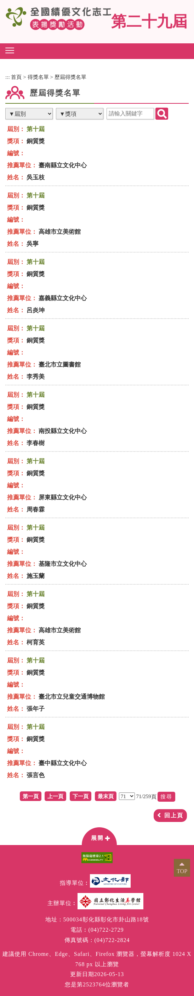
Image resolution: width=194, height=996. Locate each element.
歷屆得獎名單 (70, 77)
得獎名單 (38, 77)
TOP (182, 871)
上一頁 (55, 796)
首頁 (16, 77)
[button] (10, 50)
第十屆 (36, 129)
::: (7, 77)
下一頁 (81, 796)
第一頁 (31, 796)
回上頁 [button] (173, 815)
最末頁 (106, 796)
